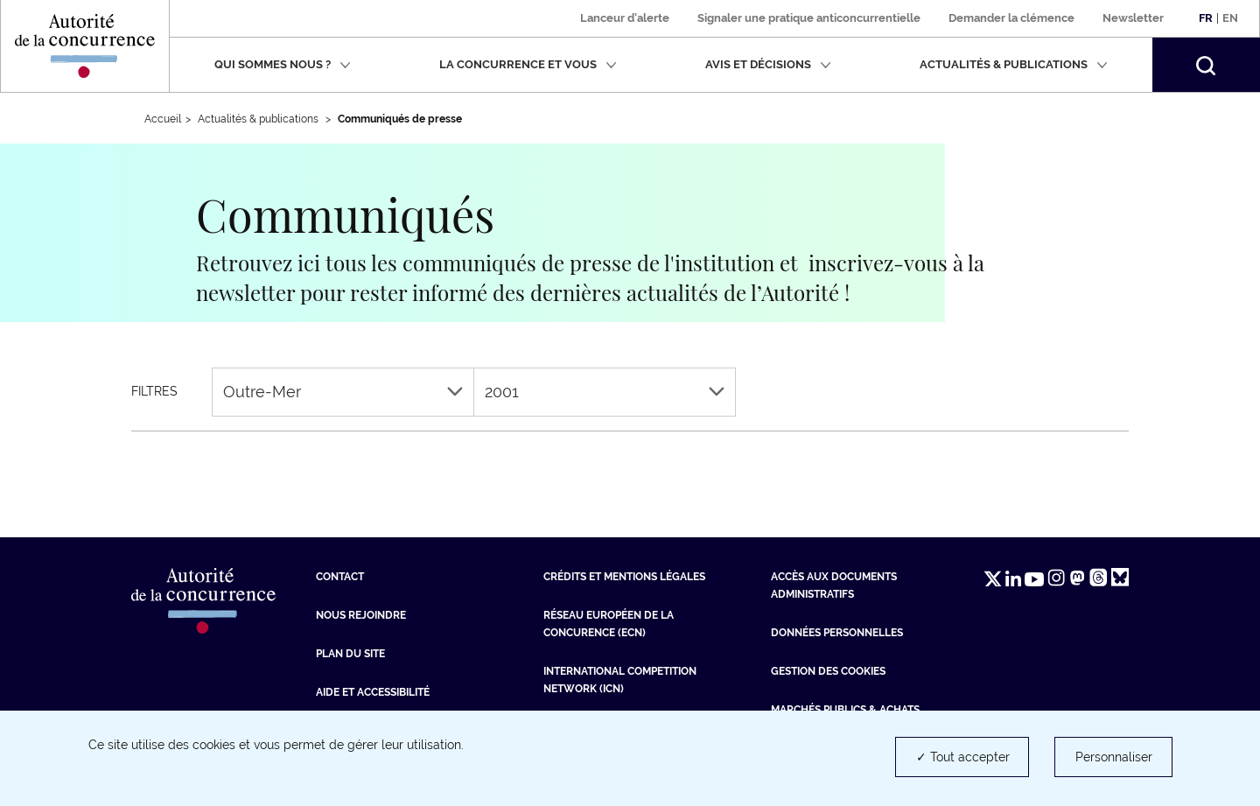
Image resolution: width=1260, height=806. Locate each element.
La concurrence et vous (528, 64)
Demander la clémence (1011, 18)
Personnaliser (1113, 757)
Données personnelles (837, 633)
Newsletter (1133, 18)
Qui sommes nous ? (282, 64)
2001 (604, 391)
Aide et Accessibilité (373, 692)
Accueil (162, 119)
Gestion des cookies (828, 671)
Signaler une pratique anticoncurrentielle (808, 18)
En (1230, 18)
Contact (340, 577)
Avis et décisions (768, 64)
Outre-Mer (343, 391)
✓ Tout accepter (963, 757)
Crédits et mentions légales (624, 577)
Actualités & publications (1014, 64)
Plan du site (350, 654)
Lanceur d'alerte (624, 18)
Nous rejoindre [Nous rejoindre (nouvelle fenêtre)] (361, 615)
